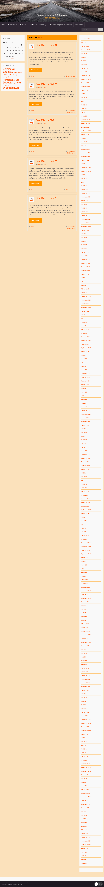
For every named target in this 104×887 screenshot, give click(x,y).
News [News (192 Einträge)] (18, 82)
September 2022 (86, 131)
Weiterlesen (35, 70)
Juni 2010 (84, 565)
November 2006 (86, 723)
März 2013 (84, 443)
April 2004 (84, 822)
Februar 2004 (85, 830)
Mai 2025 (83, 42)
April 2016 (84, 322)
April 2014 (84, 399)
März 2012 (84, 487)
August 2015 (85, 351)
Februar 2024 (85, 68)
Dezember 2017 (85, 259)
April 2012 (84, 484)
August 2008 (85, 646)
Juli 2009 (83, 605)
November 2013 (86, 414)
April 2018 (84, 245)
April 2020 (84, 186)
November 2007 (86, 679)
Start (3, 25)
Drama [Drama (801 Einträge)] (7, 71)
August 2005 (85, 775)
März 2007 (84, 708)
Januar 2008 (84, 671)
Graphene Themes (17, 884)
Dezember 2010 (85, 543)
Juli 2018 (83, 234)
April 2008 (84, 660)
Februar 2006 (85, 756)
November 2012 (86, 458)
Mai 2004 (83, 819)
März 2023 (84, 108)
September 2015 (86, 348)
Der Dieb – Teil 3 (46, 45)
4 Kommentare (70, 76)
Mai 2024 (83, 57)
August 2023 (85, 90)
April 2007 (84, 705)
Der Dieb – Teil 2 (46, 84)
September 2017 (86, 270)
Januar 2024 (84, 72)
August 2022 (85, 134)
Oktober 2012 (85, 462)
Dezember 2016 (85, 296)
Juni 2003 (84, 852)
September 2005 (86, 771)
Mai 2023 (83, 101)
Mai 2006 (83, 745)
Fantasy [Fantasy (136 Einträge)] (7, 74)
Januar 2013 (84, 451)
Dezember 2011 (85, 499)
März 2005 (84, 786)
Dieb (45, 48)
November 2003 (86, 841)
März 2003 (84, 863)
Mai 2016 (83, 318)
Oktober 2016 (85, 303)
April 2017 (84, 285)
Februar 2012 (85, 491)
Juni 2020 (84, 178)
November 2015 (86, 340)
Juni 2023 (84, 97)
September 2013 (86, 421)
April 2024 (84, 61)
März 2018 (84, 248)
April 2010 (84, 572)
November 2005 (86, 767)
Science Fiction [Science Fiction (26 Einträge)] (9, 85)
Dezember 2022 (85, 119)
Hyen (39, 48)
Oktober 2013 (85, 418)
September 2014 (86, 381)
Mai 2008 (83, 657)
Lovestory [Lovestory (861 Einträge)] (9, 82)
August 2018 (85, 230)
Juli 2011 (83, 517)
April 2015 (84, 366)
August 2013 (85, 425)
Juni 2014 (84, 392)
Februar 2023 (85, 112)
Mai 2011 (83, 524)
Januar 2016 (84, 333)
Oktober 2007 (85, 683)
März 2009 (84, 620)
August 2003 (85, 848)
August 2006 (85, 734)
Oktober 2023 (85, 83)
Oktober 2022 (85, 127)
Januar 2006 (84, 760)
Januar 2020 (84, 189)
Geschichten (12, 25)
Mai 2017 (83, 281)
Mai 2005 (83, 782)
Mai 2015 (83, 362)
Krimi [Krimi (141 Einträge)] (6, 77)
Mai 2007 (83, 701)
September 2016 (86, 307)
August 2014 (85, 384)
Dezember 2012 (85, 454)
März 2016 (84, 326)
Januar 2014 (84, 407)
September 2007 (86, 686)
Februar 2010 (85, 579)
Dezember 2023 (85, 75)
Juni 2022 (84, 142)
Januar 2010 (84, 583)
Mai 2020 (83, 182)
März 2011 (84, 532)
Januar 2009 (84, 627)
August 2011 (85, 513)
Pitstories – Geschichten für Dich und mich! (52, 14)
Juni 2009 (84, 609)
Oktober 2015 (85, 344)
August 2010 (85, 557)
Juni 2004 (84, 815)
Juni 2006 (84, 741)
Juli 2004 (83, 811)
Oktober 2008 (85, 638)
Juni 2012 (84, 476)
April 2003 (84, 859)
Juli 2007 (83, 694)
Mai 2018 (83, 241)
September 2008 (86, 642)
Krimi (32, 76)
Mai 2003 (83, 855)
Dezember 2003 (85, 837)
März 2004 (84, 826)
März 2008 (84, 664)
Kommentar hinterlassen (71, 111)
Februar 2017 (85, 289)
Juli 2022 (83, 138)
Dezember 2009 (85, 587)
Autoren (23, 25)
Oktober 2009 (85, 594)
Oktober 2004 (85, 800)
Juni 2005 (84, 778)
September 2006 (86, 730)
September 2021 (86, 156)
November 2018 (86, 219)
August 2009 (85, 602)
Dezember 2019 (85, 193)
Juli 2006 (83, 738)
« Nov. (12, 59)
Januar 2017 (84, 292)
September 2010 (86, 554)
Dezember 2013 (85, 410)
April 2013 (84, 440)
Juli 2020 (83, 175)
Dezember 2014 (85, 373)
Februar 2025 (85, 46)
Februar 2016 (85, 329)
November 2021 (86, 153)
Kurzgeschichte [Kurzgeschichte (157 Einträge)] (11, 79)
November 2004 (86, 797)
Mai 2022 (83, 145)
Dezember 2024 (85, 50)
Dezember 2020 (85, 167)
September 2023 (86, 86)
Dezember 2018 (85, 215)
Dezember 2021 (85, 149)
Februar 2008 (85, 668)
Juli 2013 (83, 429)
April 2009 (84, 616)
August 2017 (85, 274)
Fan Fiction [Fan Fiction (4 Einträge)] (14, 72)
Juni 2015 (84, 359)
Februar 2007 (85, 712)
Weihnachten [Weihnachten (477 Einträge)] (11, 87)
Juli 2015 (83, 355)
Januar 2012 (84, 495)
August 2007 (85, 690)
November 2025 (86, 39)
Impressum (79, 25)
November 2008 (86, 635)
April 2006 (84, 749)
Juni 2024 (84, 53)
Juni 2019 (84, 204)
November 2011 (86, 502)
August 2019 (85, 200)
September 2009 (86, 598)
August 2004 (85, 808)
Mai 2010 (83, 568)
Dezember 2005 (85, 763)
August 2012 (85, 469)
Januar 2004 (84, 833)
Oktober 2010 (85, 550)
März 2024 (84, 64)
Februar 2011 (85, 535)
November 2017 (86, 263)
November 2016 (86, 300)
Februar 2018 (85, 252)
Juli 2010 (83, 561)
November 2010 (86, 546)
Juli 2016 (83, 315)
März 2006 (84, 752)
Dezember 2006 (85, 719)
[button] (98, 884)
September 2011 (86, 510)
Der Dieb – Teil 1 (46, 120)
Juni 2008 (84, 653)
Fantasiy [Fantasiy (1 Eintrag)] (20, 72)
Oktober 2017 (85, 267)
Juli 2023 (83, 94)
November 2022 (86, 123)
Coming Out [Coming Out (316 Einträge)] (9, 68)
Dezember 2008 (85, 631)
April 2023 (84, 105)
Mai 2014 (83, 395)
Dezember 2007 (85, 675)
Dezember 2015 (85, 337)
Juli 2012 (83, 473)
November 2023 (86, 79)
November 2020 (86, 171)
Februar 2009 (85, 624)
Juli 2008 (83, 649)
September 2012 (86, 465)
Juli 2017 (83, 278)
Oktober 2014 (85, 377)
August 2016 (85, 311)
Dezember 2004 (85, 793)
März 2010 (84, 576)
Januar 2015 (84, 370)
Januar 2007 (84, 716)
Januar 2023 (84, 116)
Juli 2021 (83, 164)
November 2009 (86, 591)
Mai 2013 (83, 436)
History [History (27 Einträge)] (14, 75)
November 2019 (86, 197)
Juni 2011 (84, 521)
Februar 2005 (85, 789)
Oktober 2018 (85, 223)
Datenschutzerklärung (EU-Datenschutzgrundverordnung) (51, 25)
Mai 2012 (83, 480)
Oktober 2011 (85, 506)
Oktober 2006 (85, 727)
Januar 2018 (84, 256)
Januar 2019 (84, 211)
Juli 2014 (83, 388)
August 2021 (85, 160)
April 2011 (84, 528)
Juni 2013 (84, 432)
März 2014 (84, 403)
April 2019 (84, 208)
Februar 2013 (85, 447)
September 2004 (86, 804)
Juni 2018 (84, 237)
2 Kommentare (70, 190)
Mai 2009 (83, 613)
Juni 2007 (84, 697)
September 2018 (86, 226)
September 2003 (86, 844)
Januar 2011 (84, 539)
